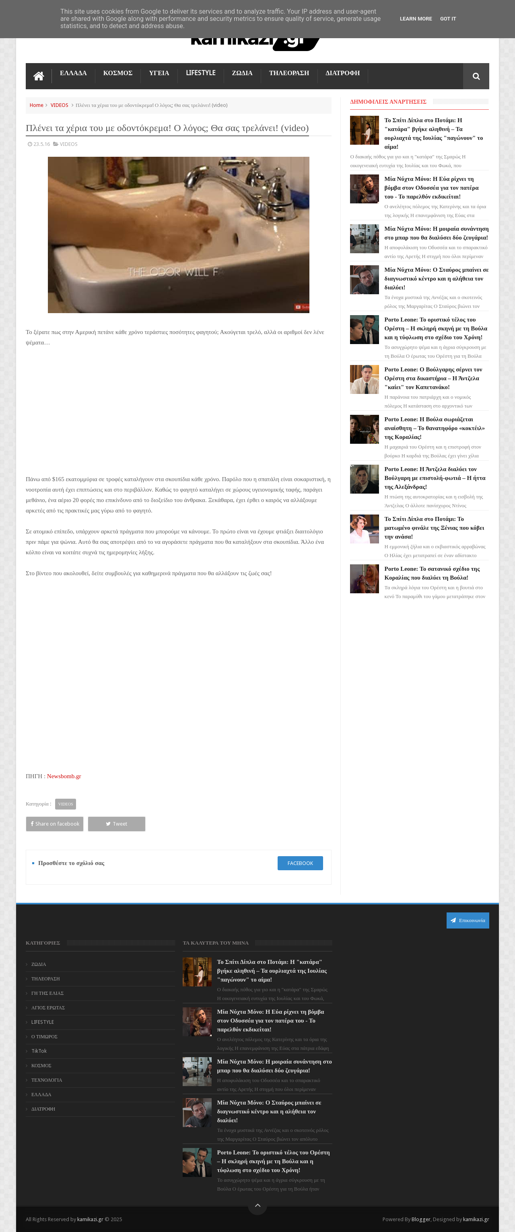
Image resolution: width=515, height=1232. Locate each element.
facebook (300, 863)
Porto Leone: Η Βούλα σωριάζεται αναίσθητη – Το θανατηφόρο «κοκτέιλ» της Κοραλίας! (435, 428)
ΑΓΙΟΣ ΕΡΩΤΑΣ (48, 1008)
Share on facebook (55, 824)
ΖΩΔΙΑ (242, 73)
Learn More (416, 19)
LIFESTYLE (201, 73)
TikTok (39, 1051)
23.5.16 (41, 144)
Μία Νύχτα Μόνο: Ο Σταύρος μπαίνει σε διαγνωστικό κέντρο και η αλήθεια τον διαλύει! (437, 278)
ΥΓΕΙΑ (159, 73)
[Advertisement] (178, 414)
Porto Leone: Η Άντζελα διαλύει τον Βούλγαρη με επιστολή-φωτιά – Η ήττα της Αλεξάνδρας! (435, 478)
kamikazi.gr (90, 1219)
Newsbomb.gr (64, 776)
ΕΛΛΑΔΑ (73, 73)
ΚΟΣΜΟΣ (118, 73)
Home (36, 105)
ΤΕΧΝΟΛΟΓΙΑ (46, 1080)
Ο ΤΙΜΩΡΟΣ (44, 1036)
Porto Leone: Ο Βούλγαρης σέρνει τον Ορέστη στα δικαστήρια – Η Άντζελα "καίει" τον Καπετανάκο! (433, 378)
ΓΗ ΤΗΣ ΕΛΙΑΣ (47, 993)
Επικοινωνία (468, 920)
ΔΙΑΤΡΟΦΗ (343, 73)
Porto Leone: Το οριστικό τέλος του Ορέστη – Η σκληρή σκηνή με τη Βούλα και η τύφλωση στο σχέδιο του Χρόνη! (436, 328)
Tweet (116, 824)
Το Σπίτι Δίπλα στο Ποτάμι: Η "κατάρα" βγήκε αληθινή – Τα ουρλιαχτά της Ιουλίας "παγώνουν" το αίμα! (272, 971)
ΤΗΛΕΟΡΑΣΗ (289, 73)
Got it (448, 19)
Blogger (421, 1219)
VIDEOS (59, 105)
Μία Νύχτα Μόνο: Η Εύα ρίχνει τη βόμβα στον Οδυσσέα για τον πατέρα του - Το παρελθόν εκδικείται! (432, 188)
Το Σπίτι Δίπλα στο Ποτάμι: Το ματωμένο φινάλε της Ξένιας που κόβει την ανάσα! (434, 528)
